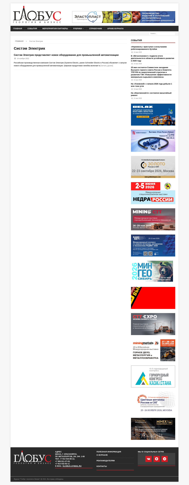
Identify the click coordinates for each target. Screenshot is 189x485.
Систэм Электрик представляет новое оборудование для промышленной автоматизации (66, 55)
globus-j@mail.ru (72, 466)
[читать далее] (107, 66)
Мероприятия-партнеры (55, 28)
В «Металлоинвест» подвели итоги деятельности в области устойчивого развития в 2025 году (152, 58)
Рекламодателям (105, 461)
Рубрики (77, 28)
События (32, 28)
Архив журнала (115, 28)
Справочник (95, 28)
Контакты (101, 466)
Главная (17, 28)
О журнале (102, 455)
